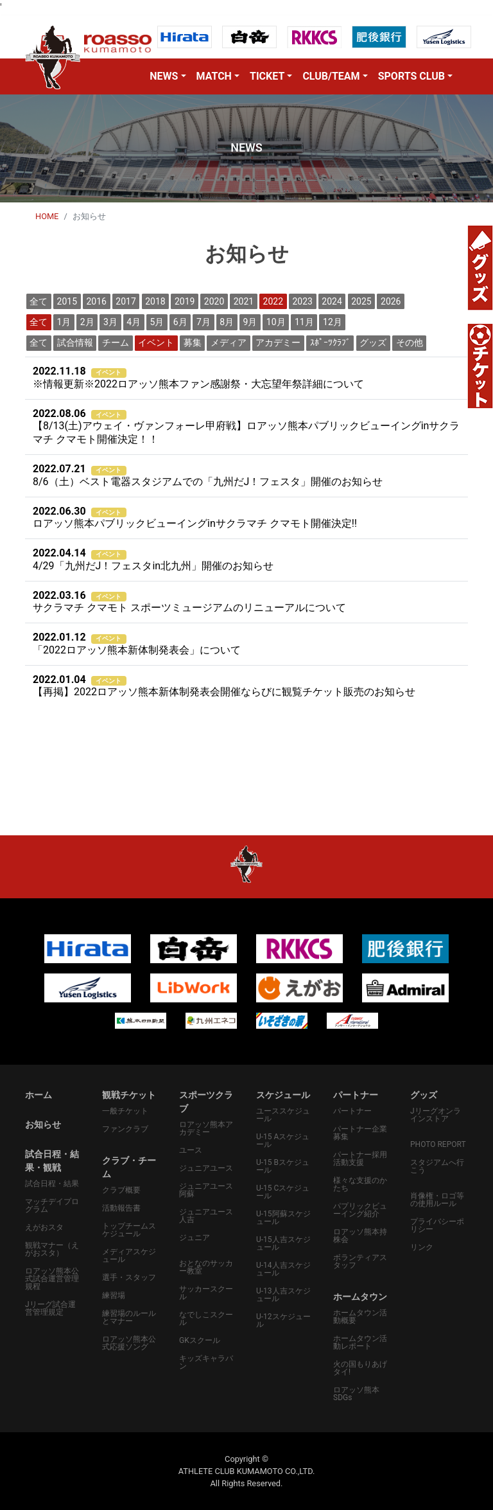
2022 (273, 301)
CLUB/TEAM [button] (330, 76)
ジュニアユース (206, 1168)
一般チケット (125, 1110)
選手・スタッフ (129, 1277)
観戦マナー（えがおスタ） (52, 1249)
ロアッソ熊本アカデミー (206, 1128)
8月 (227, 322)
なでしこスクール (206, 1318)
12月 (332, 322)
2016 (96, 301)
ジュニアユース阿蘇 (206, 1190)
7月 (203, 322)
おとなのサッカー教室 (206, 1267)
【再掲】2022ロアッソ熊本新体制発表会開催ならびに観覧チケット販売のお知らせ (224, 685)
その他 (409, 342)
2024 (332, 301)
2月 (87, 322)
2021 (244, 301)
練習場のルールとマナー (129, 1317)
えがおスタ (44, 1227)
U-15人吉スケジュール (283, 1243)
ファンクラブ (125, 1128)
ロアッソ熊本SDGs (356, 1393)
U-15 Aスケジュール (282, 1140)
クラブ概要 (121, 1190)
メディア (228, 342)
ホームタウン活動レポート (360, 1342)
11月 (304, 322)
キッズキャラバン (206, 1362)
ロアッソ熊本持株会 (360, 1235)
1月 (64, 322)
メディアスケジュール (129, 1255)
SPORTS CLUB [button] (411, 76)
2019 (185, 301)
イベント (156, 342)
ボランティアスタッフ (360, 1261)
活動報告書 (121, 1208)
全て (39, 301)
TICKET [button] (267, 76)
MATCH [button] (214, 76)
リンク (421, 1247)
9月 (250, 322)
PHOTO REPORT (438, 1144)
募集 (193, 342)
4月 (133, 322)
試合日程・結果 (52, 1183)
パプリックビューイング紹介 (360, 1210)
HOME (46, 216)
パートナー (352, 1110)
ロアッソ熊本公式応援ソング (129, 1343)
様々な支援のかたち (360, 1184)
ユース (190, 1150)
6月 (180, 322)
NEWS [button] (164, 76)
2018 (155, 301)
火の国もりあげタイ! (360, 1368)
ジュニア (194, 1237)
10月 (276, 322)
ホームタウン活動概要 (360, 1316)
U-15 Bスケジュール (282, 1166)
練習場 (113, 1295)
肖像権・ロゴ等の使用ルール (437, 1199)
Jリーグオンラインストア (435, 1114)
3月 (110, 322)
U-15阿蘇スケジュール (283, 1217)
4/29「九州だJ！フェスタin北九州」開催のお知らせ (153, 559)
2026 (391, 301)
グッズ (372, 342)
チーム (115, 342)
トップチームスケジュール (129, 1229)
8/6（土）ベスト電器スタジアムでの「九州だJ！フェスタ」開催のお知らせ (208, 475)
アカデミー (277, 342)
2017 (125, 301)
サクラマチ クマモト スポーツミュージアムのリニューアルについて (189, 601)
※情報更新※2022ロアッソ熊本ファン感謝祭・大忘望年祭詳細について (198, 377)
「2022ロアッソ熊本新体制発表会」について (137, 643)
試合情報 (75, 342)
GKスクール (199, 1340)
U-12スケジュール (283, 1320)
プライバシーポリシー (437, 1225)
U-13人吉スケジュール (283, 1294)
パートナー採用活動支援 (360, 1158)
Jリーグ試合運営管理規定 (50, 1308)
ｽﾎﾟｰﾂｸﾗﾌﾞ (330, 342)
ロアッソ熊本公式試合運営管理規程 (52, 1278)
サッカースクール (206, 1292)
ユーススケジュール (283, 1114)
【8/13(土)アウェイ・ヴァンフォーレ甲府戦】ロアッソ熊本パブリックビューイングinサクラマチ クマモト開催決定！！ (246, 426)
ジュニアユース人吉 (206, 1215)
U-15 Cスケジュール (282, 1192)
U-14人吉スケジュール (283, 1269)
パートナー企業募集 (360, 1132)
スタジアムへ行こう (437, 1166)
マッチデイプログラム (52, 1205)
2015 (67, 301)
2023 (302, 301)
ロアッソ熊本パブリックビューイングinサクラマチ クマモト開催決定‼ (195, 517)
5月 (157, 322)
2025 (361, 301)
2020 (214, 301)
